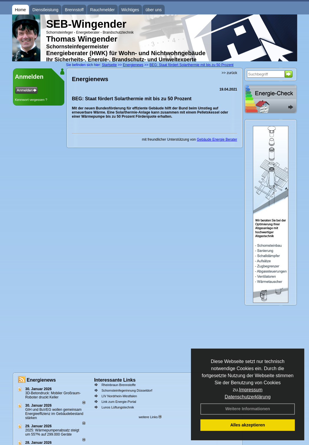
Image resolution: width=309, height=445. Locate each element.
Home (20, 9)
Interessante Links (115, 379)
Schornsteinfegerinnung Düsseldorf (127, 390)
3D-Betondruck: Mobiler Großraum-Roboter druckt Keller (53, 395)
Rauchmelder (102, 9)
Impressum (250, 389)
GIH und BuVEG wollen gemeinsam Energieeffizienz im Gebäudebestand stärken (54, 414)
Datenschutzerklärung (248, 396)
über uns (153, 9)
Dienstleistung (45, 9)
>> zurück (229, 73)
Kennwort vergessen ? (31, 99)
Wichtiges (130, 9)
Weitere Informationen (247, 408)
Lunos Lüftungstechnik (118, 407)
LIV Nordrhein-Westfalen (119, 396)
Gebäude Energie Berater (217, 139)
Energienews (41, 379)
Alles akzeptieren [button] (247, 425)
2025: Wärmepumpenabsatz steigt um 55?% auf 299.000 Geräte (52, 432)
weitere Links (150, 417)
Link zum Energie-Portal (119, 401)
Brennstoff (74, 9)
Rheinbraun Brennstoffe (119, 385)
